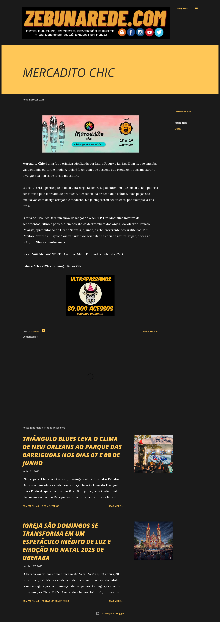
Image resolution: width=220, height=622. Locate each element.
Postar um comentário (55, 601)
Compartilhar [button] (183, 111)
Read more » (116, 506)
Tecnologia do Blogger (110, 613)
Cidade (178, 128)
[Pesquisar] (182, 8)
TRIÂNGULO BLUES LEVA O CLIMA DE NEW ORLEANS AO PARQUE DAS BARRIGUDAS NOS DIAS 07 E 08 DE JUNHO (72, 451)
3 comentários (50, 506)
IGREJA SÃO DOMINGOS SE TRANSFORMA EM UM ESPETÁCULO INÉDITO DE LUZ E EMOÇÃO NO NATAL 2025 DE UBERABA (67, 541)
